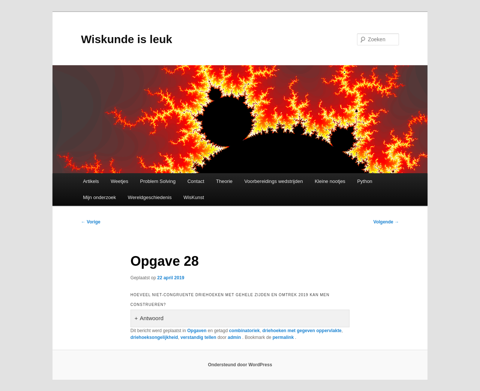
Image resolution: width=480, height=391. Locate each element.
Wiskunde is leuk (126, 39)
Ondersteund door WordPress (240, 364)
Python (364, 181)
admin (235, 337)
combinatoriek (244, 330)
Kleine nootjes (330, 181)
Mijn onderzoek (99, 197)
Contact (196, 181)
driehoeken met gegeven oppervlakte (301, 330)
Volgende (386, 222)
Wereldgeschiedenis (150, 197)
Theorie (224, 181)
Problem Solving (158, 181)
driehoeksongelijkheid (154, 337)
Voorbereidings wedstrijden (273, 181)
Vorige (90, 222)
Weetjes (119, 181)
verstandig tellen (198, 337)
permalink (284, 337)
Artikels (91, 181)
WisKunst (193, 197)
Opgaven (196, 330)
